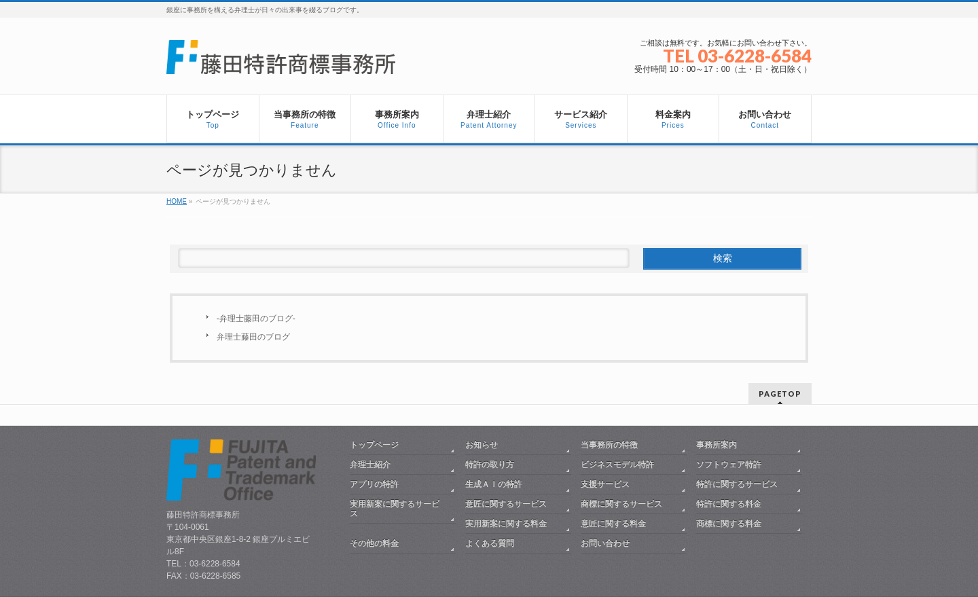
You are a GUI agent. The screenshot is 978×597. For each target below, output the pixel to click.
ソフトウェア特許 (728, 464)
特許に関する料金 (728, 504)
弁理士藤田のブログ (253, 337)
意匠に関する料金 (613, 523)
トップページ (374, 445)
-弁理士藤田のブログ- (256, 318)
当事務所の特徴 (609, 445)
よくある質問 (489, 543)
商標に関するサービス (621, 504)
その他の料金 (374, 543)
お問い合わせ (605, 543)
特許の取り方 (489, 464)
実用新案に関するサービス (394, 508)
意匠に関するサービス (506, 504)
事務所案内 (716, 445)
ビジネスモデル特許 (617, 464)
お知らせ (481, 445)
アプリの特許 (374, 484)
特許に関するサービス (737, 484)
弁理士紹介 (370, 464)
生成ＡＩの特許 (493, 484)
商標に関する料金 (728, 523)
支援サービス (605, 484)
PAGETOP (780, 393)
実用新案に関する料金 (506, 523)
